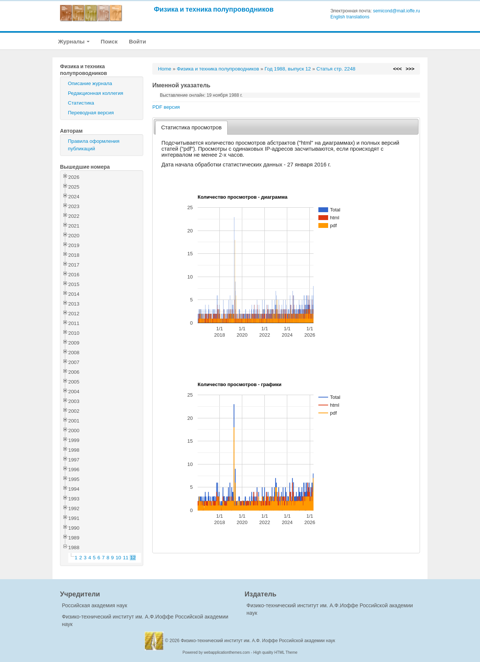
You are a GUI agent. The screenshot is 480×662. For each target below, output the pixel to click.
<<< (397, 69)
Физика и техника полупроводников (213, 9)
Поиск (109, 41)
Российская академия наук (94, 605)
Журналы (74, 41)
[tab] (191, 128)
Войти (137, 41)
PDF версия (166, 107)
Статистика (81, 103)
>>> (410, 69)
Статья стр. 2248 (336, 69)
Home (164, 69)
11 (126, 557)
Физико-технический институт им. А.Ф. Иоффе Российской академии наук (258, 640)
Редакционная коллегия (95, 93)
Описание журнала (90, 83)
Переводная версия (91, 112)
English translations (349, 16)
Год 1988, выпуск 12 (288, 69)
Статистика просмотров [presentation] (191, 127)
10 (118, 557)
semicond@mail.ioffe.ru (396, 10)
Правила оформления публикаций (93, 144)
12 (133, 557)
